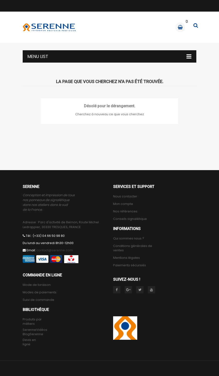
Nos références (125, 211)
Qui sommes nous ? (128, 238)
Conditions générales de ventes (132, 248)
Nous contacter (125, 196)
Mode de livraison (37, 285)
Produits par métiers (32, 321)
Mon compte (123, 204)
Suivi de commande (38, 300)
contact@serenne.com (54, 250)
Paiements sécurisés (129, 265)
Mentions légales (126, 258)
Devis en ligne (29, 342)
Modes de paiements (39, 292)
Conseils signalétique (130, 219)
